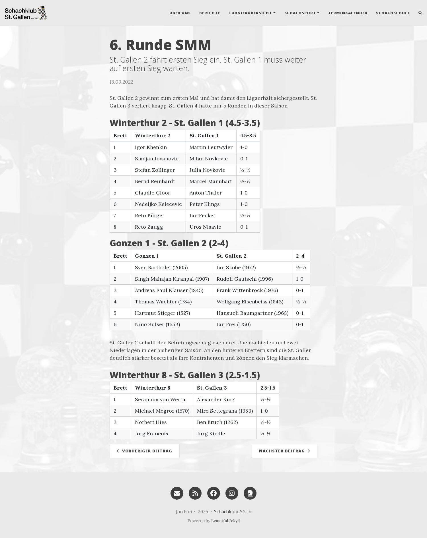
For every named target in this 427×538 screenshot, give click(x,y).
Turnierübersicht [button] (250, 12)
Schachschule (393, 12)
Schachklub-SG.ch (232, 511)
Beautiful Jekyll (225, 520)
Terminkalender (348, 12)
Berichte (209, 12)
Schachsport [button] (300, 12)
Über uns (180, 12)
